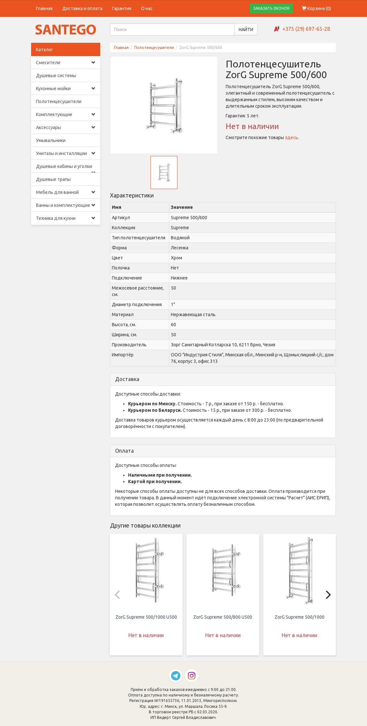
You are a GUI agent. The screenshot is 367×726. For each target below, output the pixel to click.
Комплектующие (65, 114)
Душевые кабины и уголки (65, 168)
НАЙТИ (246, 29)
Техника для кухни (65, 218)
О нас (147, 8)
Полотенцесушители (58, 101)
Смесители (65, 62)
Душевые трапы (53, 179)
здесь (291, 137)
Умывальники (50, 140)
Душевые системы (56, 75)
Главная (44, 8)
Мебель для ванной (65, 192)
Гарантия (121, 8)
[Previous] (118, 595)
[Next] (327, 595)
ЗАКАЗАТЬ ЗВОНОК (271, 8)
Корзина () (316, 8)
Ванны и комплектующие (65, 205)
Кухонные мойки (65, 88)
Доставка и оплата (82, 8)
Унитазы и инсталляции (65, 153)
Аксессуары (65, 127)
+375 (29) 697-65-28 (306, 29)
